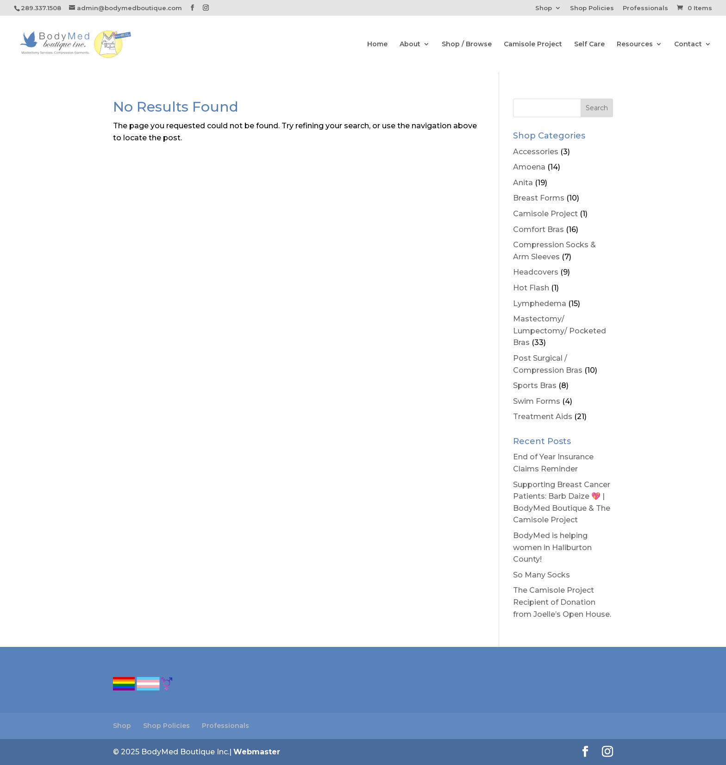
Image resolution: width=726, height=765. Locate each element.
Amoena (529, 167)
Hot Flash (531, 287)
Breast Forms (538, 198)
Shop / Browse (467, 44)
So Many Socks (541, 575)
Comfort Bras (538, 229)
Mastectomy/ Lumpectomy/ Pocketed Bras (559, 330)
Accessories (535, 151)
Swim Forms (536, 401)
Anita (523, 182)
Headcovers (535, 272)
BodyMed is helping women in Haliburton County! (552, 547)
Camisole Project (533, 44)
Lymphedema (539, 303)
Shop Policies (592, 8)
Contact (688, 44)
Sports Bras (535, 385)
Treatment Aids (542, 416)
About (410, 44)
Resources (635, 44)
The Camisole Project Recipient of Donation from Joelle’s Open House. (562, 602)
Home (377, 44)
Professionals (645, 8)
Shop (543, 8)
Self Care (589, 44)
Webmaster (256, 751)
